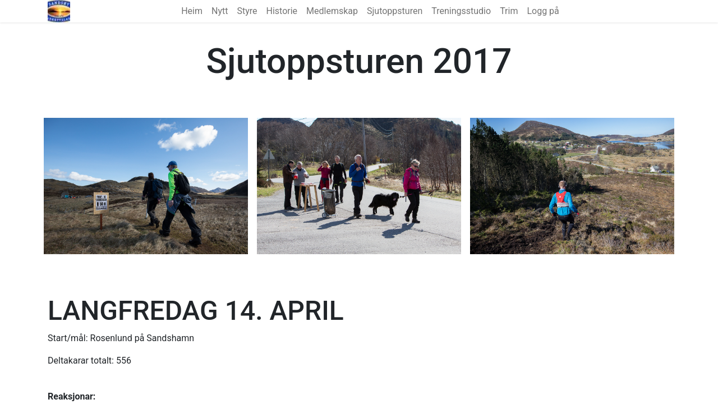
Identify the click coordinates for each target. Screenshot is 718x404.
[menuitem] (192, 11)
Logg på (543, 11)
